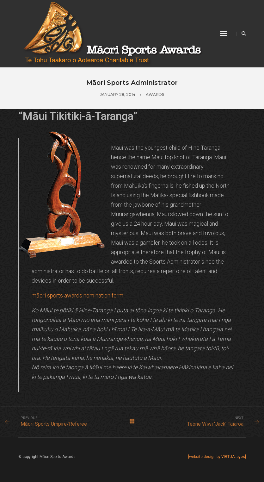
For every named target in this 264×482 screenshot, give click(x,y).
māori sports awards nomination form (77, 295)
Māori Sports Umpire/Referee (54, 424)
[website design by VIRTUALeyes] (217, 456)
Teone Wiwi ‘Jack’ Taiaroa (215, 424)
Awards (155, 94)
